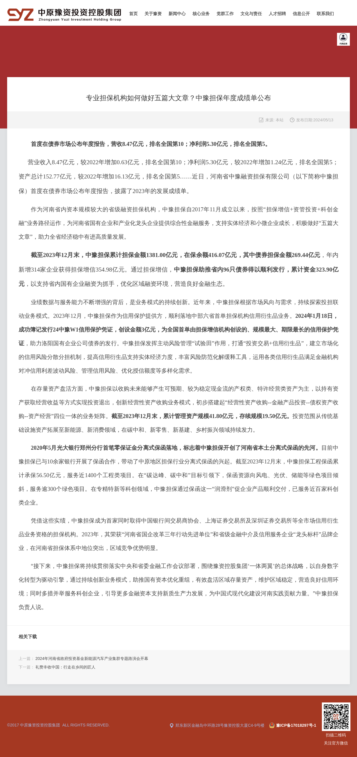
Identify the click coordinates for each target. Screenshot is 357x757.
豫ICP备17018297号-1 (296, 725)
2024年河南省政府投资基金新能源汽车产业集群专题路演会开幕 (91, 658)
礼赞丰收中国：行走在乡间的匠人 (65, 667)
